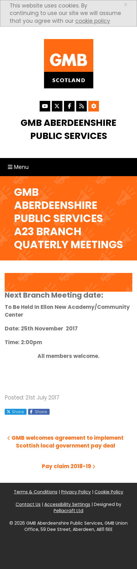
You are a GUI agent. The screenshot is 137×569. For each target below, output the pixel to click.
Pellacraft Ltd (68, 510)
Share (15, 411)
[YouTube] (45, 106)
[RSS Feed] (81, 106)
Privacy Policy (76, 492)
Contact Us (28, 504)
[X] (57, 106)
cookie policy (92, 21)
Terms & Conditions (35, 492)
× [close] (126, 4)
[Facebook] (69, 106)
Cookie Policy (109, 492)
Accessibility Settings (67, 504)
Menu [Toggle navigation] (19, 167)
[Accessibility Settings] (93, 106)
